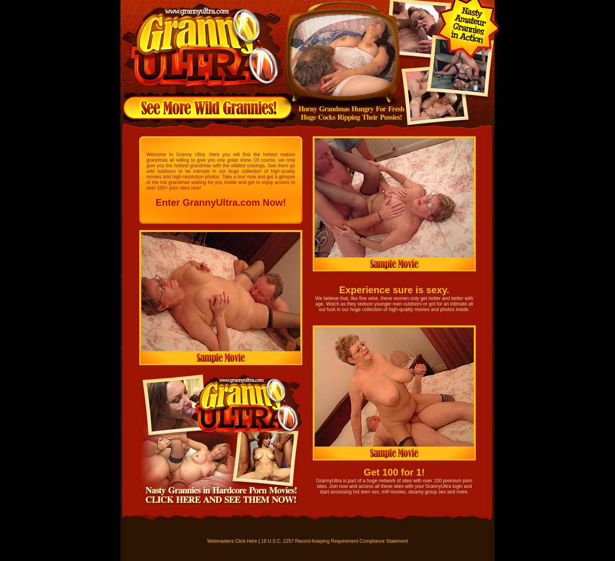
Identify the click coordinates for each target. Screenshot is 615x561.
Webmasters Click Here (232, 541)
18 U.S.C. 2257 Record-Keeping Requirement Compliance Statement (334, 541)
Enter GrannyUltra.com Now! (221, 202)
